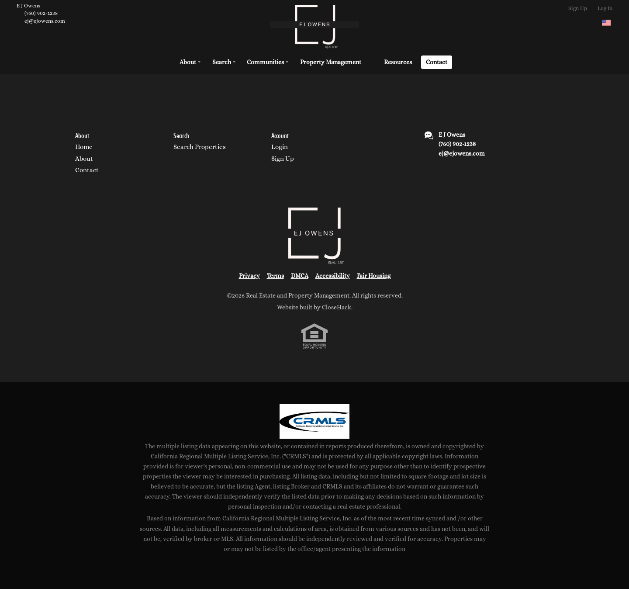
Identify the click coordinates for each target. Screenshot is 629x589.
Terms (275, 275)
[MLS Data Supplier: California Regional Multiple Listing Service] (314, 421)
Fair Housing (374, 275)
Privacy (249, 275)
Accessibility (332, 275)
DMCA (299, 275)
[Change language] (606, 23)
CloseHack (336, 307)
